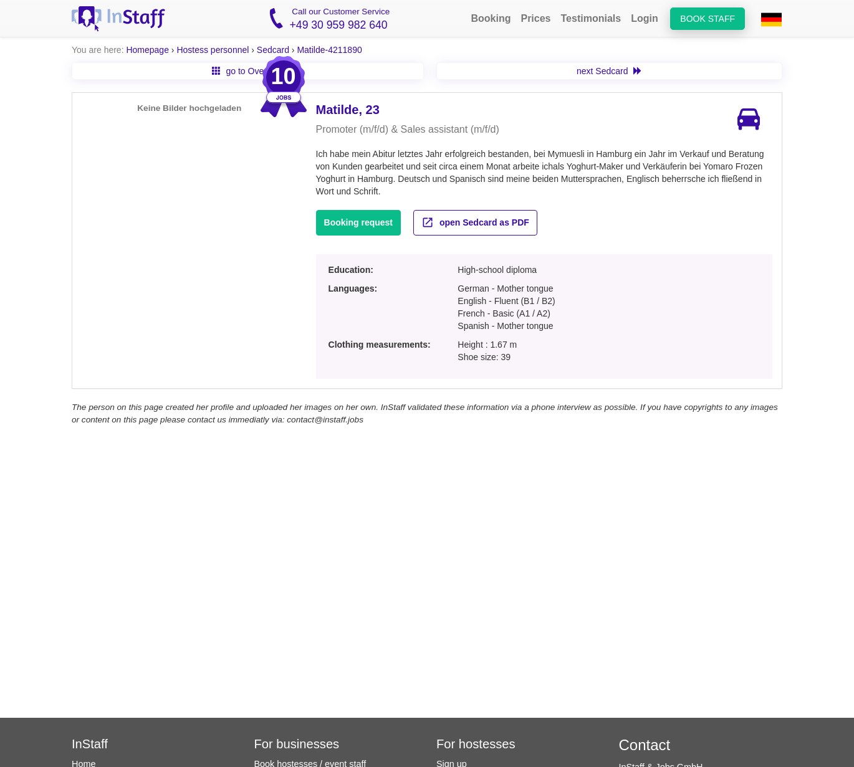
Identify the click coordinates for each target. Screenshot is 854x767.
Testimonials (591, 18)
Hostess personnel (212, 50)
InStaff (90, 744)
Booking (491, 18)
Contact (645, 744)
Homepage (147, 50)
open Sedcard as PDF (475, 222)
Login (644, 18)
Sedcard (273, 50)
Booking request (358, 222)
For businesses (297, 744)
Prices (535, 18)
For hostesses (476, 744)
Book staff (707, 19)
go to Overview (248, 71)
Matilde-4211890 (329, 50)
